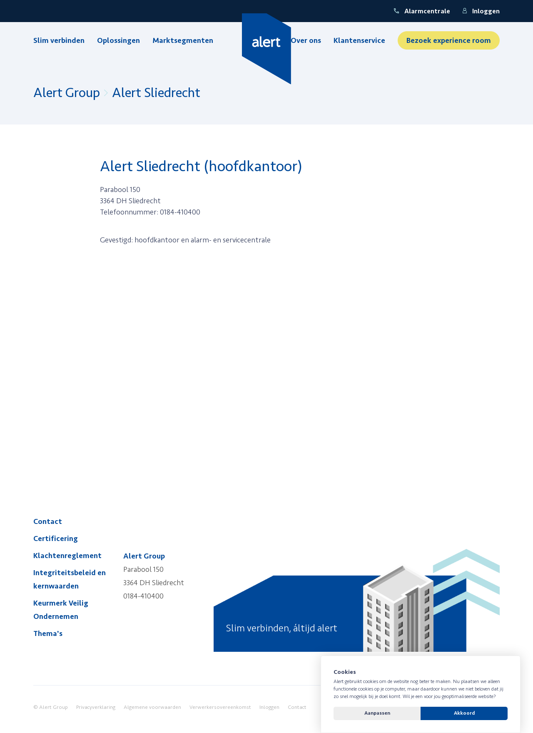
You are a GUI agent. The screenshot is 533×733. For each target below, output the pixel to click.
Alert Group (66, 93)
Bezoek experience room (448, 40)
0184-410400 (143, 596)
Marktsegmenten (182, 40)
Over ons (306, 40)
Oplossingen (118, 40)
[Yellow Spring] (266, 49)
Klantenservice (359, 40)
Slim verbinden (59, 40)
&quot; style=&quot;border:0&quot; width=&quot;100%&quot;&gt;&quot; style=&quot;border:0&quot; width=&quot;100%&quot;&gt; (225, 356)
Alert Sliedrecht (156, 93)
